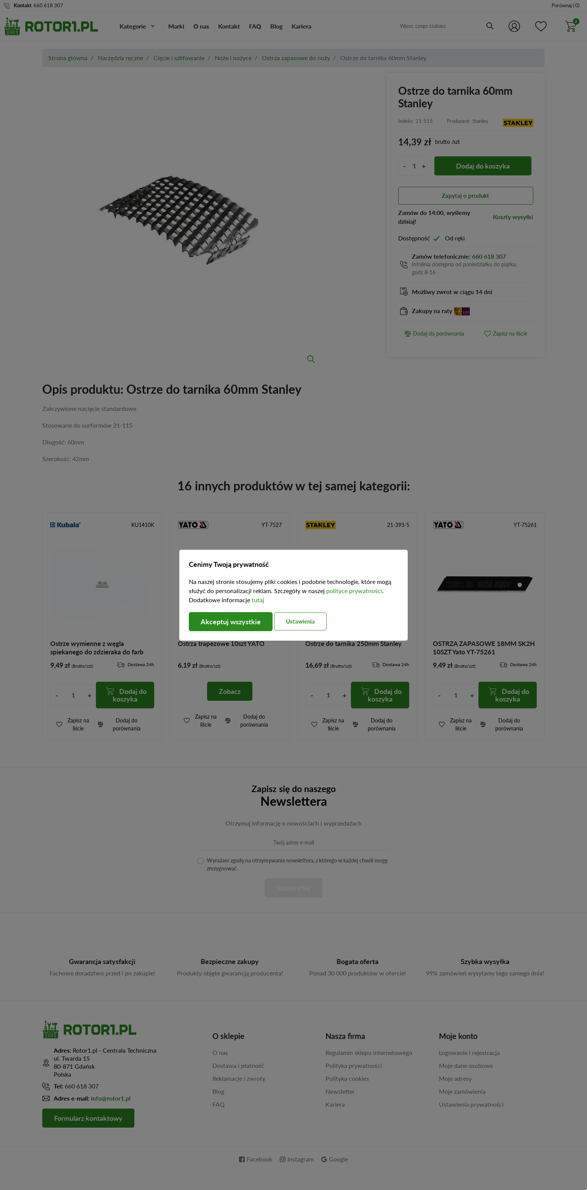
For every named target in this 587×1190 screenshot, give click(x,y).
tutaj (258, 599)
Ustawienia (300, 621)
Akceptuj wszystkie (231, 621)
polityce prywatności (354, 590)
